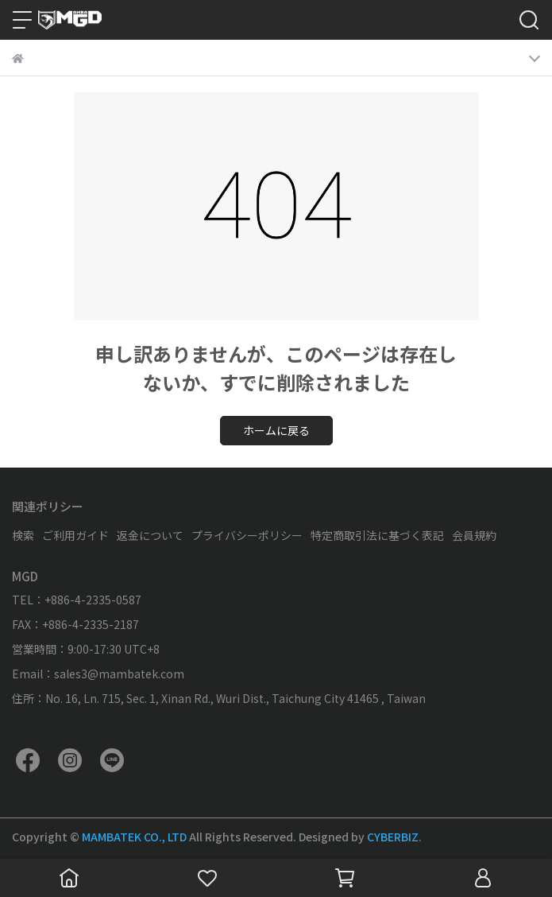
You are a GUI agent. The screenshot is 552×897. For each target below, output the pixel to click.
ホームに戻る (276, 430)
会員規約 (474, 535)
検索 (23, 535)
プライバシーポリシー (247, 535)
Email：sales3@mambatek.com (98, 673)
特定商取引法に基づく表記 (377, 535)
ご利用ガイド (75, 535)
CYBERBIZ (393, 837)
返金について (150, 535)
